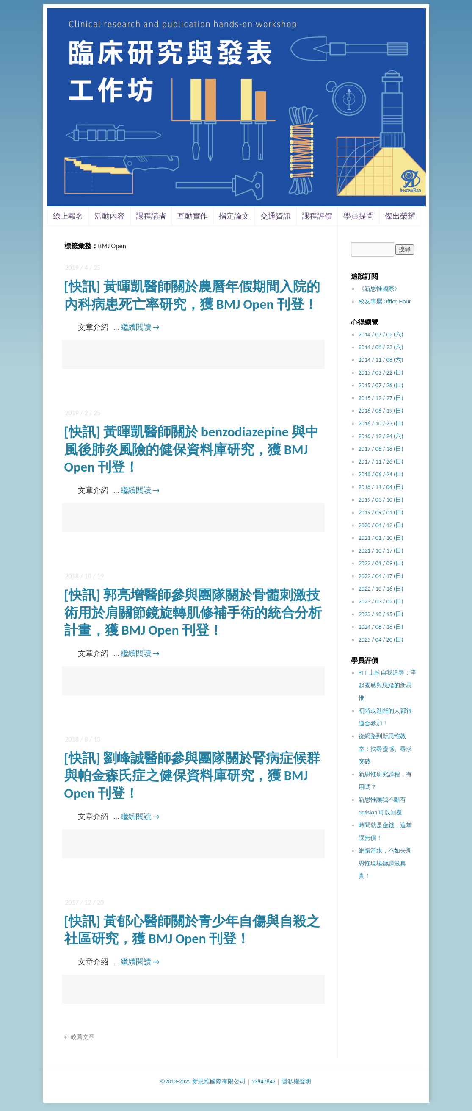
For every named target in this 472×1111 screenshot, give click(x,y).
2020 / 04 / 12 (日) (381, 525)
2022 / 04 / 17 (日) (381, 576)
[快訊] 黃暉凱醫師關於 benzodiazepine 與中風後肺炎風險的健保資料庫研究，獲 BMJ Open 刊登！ (191, 449)
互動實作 (192, 216)
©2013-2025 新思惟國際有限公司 (203, 1081)
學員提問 (358, 216)
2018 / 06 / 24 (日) (381, 474)
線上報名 (68, 216)
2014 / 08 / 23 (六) (381, 347)
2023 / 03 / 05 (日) (381, 601)
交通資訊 (275, 216)
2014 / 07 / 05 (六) (381, 334)
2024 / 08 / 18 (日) (381, 626)
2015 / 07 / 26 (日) (381, 385)
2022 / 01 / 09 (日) (381, 563)
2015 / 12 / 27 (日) (381, 398)
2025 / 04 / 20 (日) (381, 639)
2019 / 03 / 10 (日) (381, 499)
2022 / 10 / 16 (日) (381, 588)
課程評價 (317, 216)
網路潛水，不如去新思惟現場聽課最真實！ (385, 863)
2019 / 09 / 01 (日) (381, 512)
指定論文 (234, 216)
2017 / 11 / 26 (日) (381, 461)
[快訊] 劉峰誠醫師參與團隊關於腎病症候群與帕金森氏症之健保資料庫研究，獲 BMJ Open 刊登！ (192, 776)
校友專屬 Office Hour (385, 301)
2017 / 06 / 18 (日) (381, 449)
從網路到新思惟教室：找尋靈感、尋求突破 (385, 749)
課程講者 (151, 216)
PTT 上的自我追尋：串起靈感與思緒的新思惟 (387, 685)
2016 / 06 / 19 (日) (381, 410)
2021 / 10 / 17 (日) (381, 550)
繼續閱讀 (140, 327)
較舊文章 (79, 1037)
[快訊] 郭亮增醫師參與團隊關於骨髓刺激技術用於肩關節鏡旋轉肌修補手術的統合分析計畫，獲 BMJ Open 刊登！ (193, 613)
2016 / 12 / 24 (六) (381, 436)
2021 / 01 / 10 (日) (381, 538)
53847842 (263, 1081)
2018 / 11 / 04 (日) (381, 487)
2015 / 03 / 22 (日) (381, 372)
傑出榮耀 (400, 216)
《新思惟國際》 (379, 288)
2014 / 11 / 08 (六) (381, 360)
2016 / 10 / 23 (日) (381, 423)
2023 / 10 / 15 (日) (381, 614)
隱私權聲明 (296, 1081)
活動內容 (109, 216)
